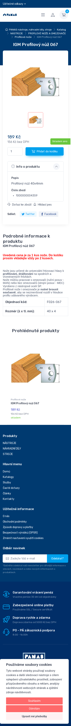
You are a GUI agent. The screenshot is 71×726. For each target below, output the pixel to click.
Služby (7, 482)
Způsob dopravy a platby (18, 527)
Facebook (48, 214)
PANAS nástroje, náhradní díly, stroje (30, 29)
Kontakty (8, 499)
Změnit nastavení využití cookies (23, 538)
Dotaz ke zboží (19, 204)
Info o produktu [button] (25, 166)
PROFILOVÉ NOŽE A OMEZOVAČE (47, 33)
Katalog (61, 29)
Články (7, 493)
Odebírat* (57, 558)
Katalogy (8, 477)
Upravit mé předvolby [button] (34, 716)
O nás (6, 516)
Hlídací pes (42, 204)
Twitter (28, 214)
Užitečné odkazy (13, 3)
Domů (6, 471)
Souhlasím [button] (34, 700)
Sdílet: (11, 214)
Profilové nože (23, 37)
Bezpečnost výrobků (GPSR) (20, 532)
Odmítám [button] (34, 708)
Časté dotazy (11, 488)
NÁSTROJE (16, 33)
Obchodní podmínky (15, 521)
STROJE (8, 454)
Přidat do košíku (45, 151)
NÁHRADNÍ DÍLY (12, 448)
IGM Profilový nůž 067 (25, 403)
